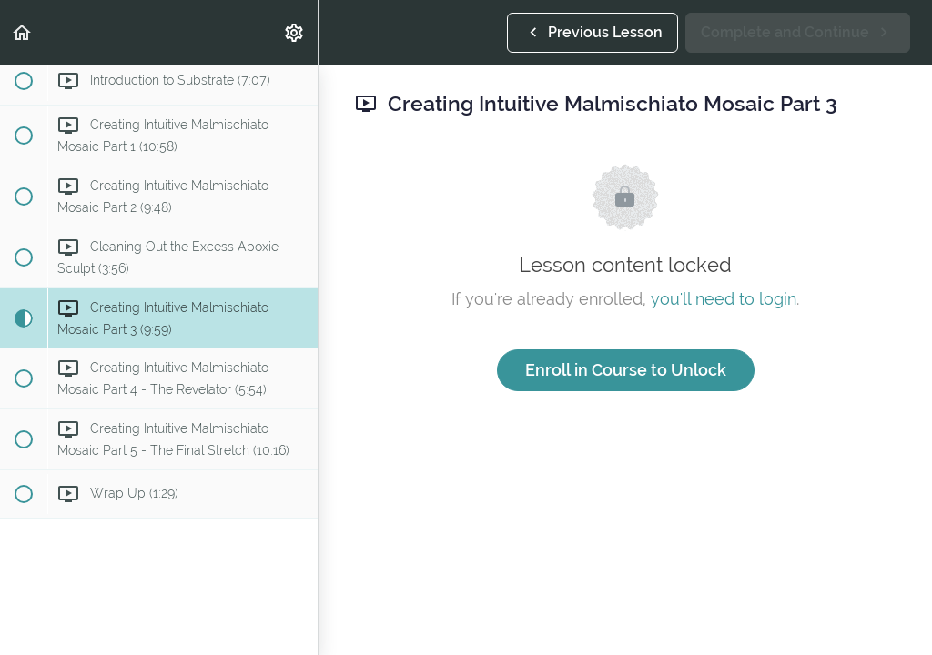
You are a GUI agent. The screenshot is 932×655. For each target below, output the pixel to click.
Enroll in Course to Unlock (625, 369)
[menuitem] (295, 32)
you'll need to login (723, 298)
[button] (23, 32)
